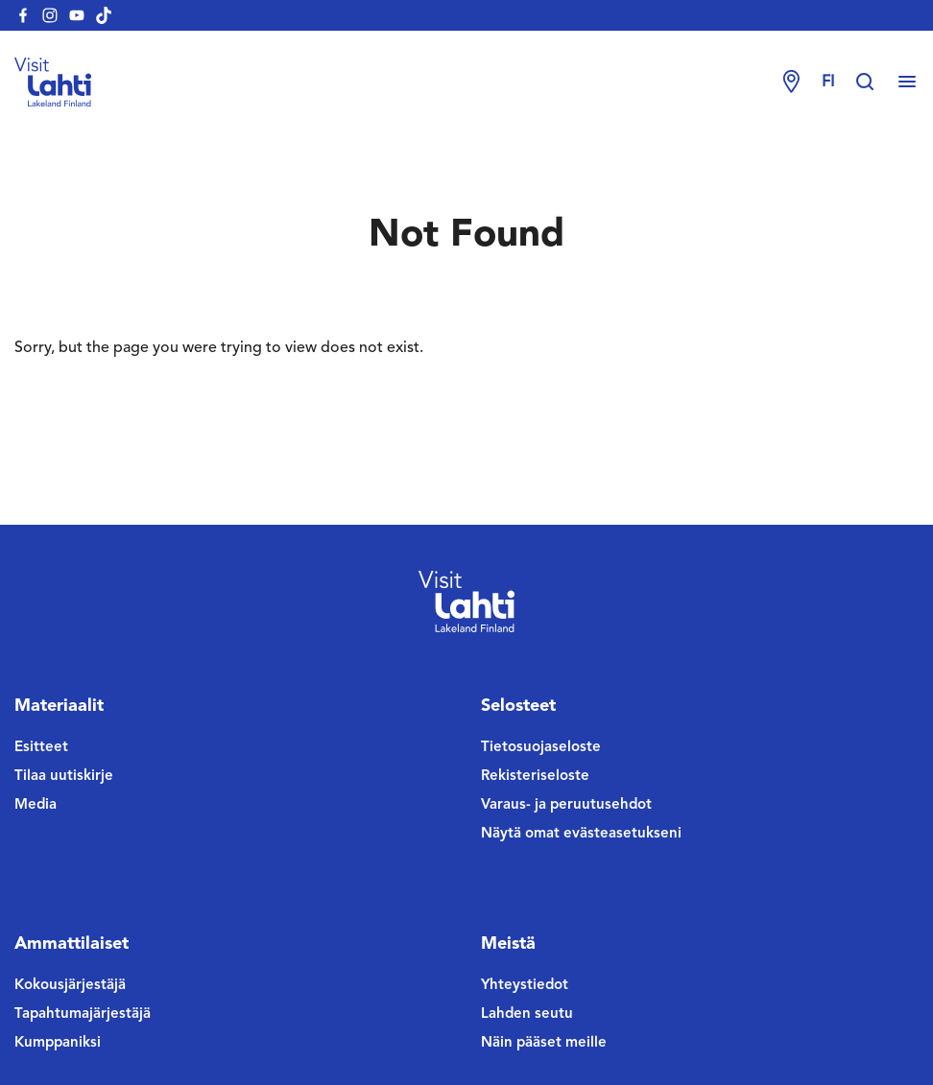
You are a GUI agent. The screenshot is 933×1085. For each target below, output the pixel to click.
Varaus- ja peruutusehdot (566, 805)
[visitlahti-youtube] (76, 15)
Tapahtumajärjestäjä (82, 1014)
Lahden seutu (527, 1014)
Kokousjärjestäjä (70, 986)
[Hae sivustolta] (874, 82)
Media (35, 805)
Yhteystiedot (524, 986)
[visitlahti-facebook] (23, 15)
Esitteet (41, 748)
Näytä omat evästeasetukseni (581, 834)
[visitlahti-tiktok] (103, 15)
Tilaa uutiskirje (63, 776)
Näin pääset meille (544, 1043)
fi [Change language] (828, 82)
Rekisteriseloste (535, 776)
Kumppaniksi (57, 1043)
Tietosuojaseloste (541, 748)
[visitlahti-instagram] (50, 15)
